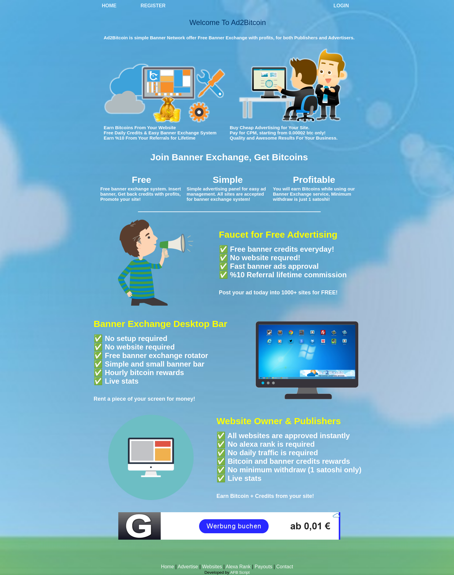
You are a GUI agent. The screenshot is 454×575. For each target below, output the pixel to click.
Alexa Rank (238, 566)
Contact (284, 566)
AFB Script (240, 572)
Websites (212, 566)
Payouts (263, 566)
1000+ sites (296, 292)
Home (109, 5)
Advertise (188, 566)
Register (153, 5)
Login (341, 5)
